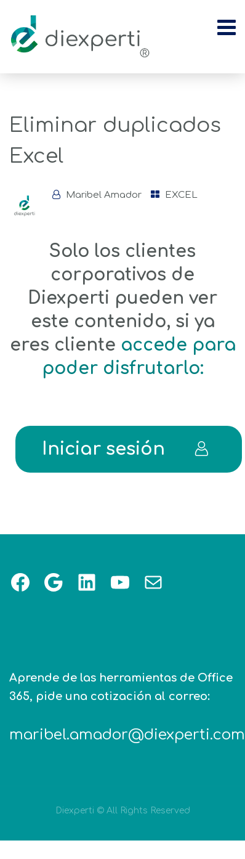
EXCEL (181, 195)
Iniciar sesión (126, 449)
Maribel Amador (104, 195)
